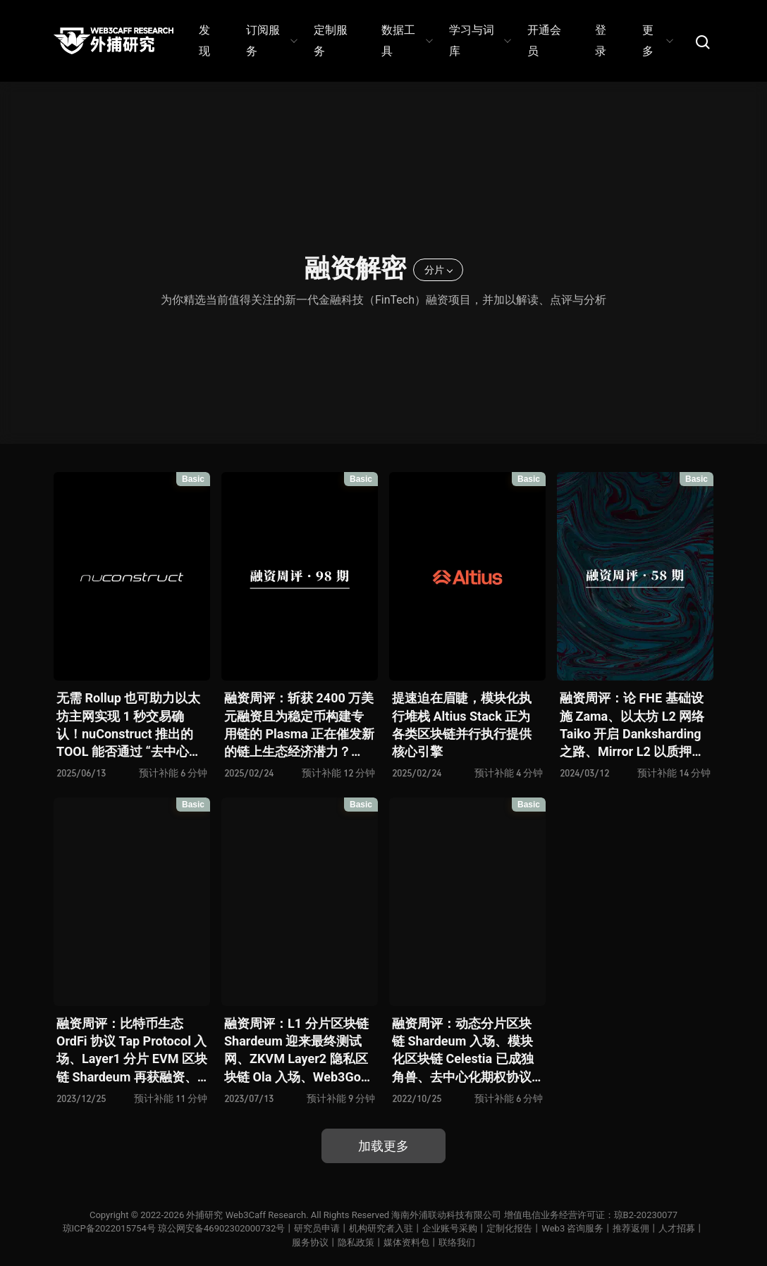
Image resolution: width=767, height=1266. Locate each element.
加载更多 (383, 1145)
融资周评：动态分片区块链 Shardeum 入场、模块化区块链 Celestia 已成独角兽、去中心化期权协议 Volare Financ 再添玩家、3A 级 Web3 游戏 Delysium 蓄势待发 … (464, 1051)
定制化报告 (509, 1228)
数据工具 (406, 40)
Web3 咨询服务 (572, 1228)
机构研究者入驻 (381, 1228)
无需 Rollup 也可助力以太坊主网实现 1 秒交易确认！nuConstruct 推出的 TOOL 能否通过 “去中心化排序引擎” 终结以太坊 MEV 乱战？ (129, 725)
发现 (204, 40)
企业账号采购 (449, 1228)
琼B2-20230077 (645, 1215)
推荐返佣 (631, 1228)
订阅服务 (271, 40)
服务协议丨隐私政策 (333, 1242)
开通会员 (544, 40)
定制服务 (331, 40)
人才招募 (676, 1228)
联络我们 (456, 1242)
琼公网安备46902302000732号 (221, 1228)
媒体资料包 (406, 1242)
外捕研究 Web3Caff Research (246, 1215)
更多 (657, 40)
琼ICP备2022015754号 (109, 1228)
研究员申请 (317, 1228)
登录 (600, 40)
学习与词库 (479, 40)
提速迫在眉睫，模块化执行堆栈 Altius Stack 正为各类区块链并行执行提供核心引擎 (462, 724)
